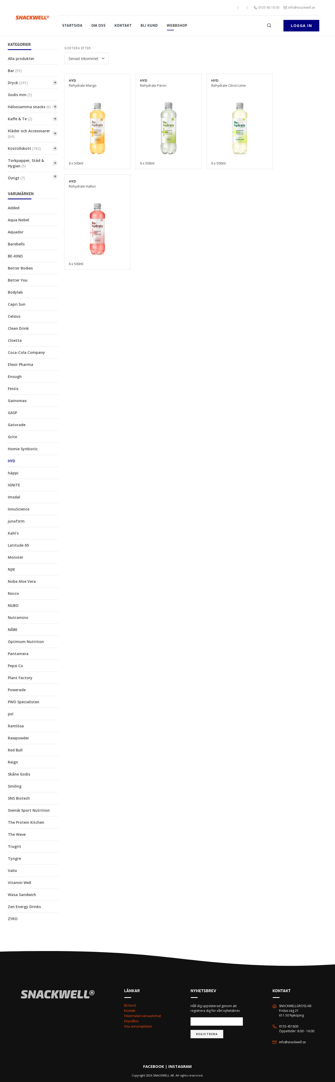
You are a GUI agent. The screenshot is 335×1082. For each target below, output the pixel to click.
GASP (12, 412)
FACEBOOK (153, 1066)
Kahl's (13, 533)
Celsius (14, 316)
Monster (15, 557)
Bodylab (15, 292)
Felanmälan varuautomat (142, 1016)
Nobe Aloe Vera (22, 581)
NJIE (11, 569)
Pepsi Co (15, 665)
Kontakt (123, 25)
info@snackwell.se (299, 7)
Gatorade (16, 424)
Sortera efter (77, 48)
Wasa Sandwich (22, 894)
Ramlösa (16, 725)
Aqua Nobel (18, 219)
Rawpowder (18, 737)
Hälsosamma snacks (29, 106)
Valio (12, 870)
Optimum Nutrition (26, 641)
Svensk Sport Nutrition (29, 810)
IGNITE (14, 484)
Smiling (14, 786)
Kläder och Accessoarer (29, 133)
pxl (10, 713)
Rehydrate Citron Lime (228, 83)
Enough (15, 376)
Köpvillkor (131, 1021)
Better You (17, 280)
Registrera (207, 1034)
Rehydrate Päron (153, 83)
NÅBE (13, 629)
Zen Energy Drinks (24, 906)
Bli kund (149, 25)
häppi (13, 472)
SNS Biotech (19, 798)
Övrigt (16, 177)
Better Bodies (20, 268)
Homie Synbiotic (23, 448)
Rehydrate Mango (83, 83)
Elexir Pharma (20, 364)
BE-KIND (15, 256)
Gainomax (17, 400)
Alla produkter (21, 58)
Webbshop (177, 25)
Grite (12, 436)
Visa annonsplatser (138, 1026)
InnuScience (18, 509)
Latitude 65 (18, 545)
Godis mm (20, 94)
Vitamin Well (19, 882)
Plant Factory (20, 677)
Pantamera (18, 653)
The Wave (17, 834)
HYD (11, 460)
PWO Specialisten (23, 701)
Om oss (99, 25)
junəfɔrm (16, 521)
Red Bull (15, 750)
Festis (13, 388)
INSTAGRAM (180, 1066)
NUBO (13, 605)
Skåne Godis (19, 774)
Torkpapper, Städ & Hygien (26, 163)
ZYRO (13, 918)
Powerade (17, 689)
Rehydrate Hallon (82, 184)
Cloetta (15, 340)
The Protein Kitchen (26, 822)
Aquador (16, 231)
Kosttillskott (24, 148)
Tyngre (14, 858)
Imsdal (14, 497)
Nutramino (18, 617)
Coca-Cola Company (26, 352)
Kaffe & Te (20, 118)
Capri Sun (16, 304)
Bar (15, 70)
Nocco (13, 593)
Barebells (16, 243)
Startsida (72, 25)
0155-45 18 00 (266, 7)
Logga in (301, 25)
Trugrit (14, 846)
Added (13, 207)
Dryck (18, 82)
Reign (13, 762)
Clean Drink (18, 328)
